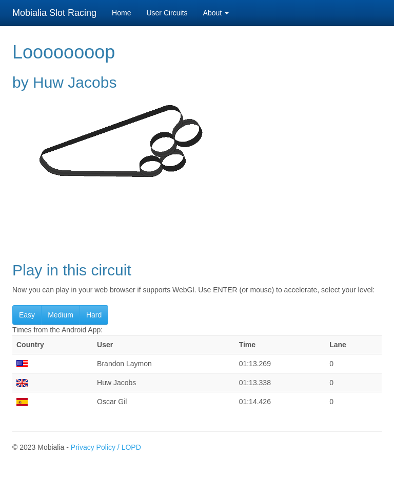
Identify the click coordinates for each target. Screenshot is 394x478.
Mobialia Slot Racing (54, 13)
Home (121, 13)
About (216, 13)
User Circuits (166, 13)
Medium (60, 315)
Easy (27, 315)
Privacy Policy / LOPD (106, 447)
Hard (94, 315)
